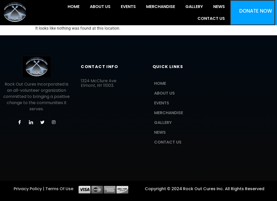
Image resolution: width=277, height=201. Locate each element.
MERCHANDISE (160, 7)
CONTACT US (211, 18)
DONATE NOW (255, 10)
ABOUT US (100, 7)
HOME (74, 7)
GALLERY (194, 7)
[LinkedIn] (31, 122)
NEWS (219, 7)
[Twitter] (42, 122)
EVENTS (128, 7)
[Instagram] (54, 122)
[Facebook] (19, 122)
